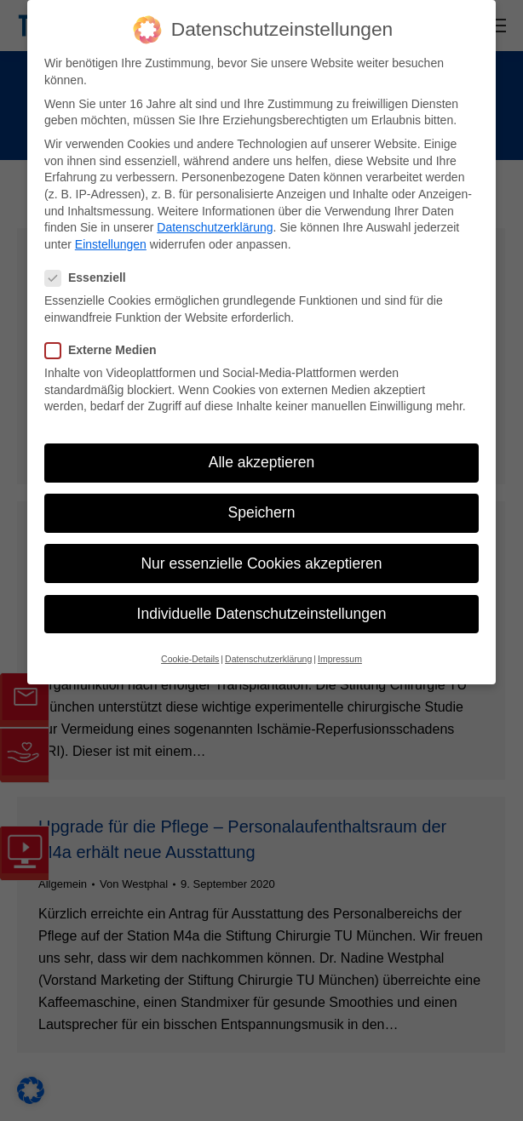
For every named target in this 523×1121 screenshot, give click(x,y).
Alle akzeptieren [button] (262, 462)
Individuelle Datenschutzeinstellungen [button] (262, 613)
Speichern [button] (262, 512)
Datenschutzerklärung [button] (268, 659)
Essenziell (90, 278)
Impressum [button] (340, 659)
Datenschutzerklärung (215, 227)
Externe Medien (105, 350)
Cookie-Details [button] (190, 659)
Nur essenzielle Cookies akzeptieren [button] (261, 563)
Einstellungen (111, 244)
